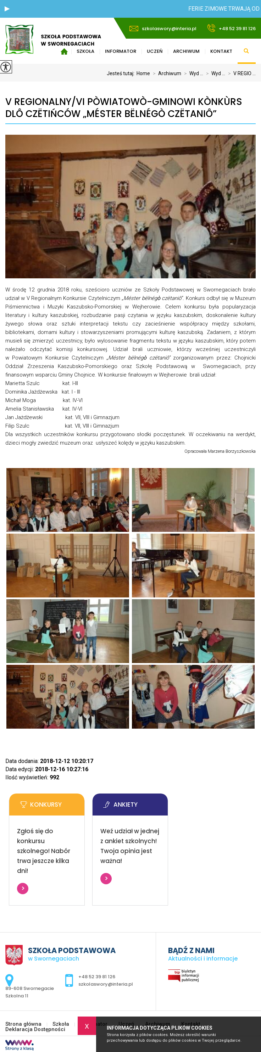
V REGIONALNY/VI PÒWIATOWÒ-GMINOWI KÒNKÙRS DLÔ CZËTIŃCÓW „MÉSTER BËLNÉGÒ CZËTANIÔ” (123, 108)
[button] (7, 9)
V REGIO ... (240, 73)
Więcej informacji (22, 888)
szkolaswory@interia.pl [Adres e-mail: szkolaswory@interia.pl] (105, 984)
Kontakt (221, 51)
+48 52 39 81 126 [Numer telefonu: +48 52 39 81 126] (96, 976)
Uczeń (154, 51)
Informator (120, 51)
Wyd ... (192, 73)
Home (143, 73)
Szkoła (60, 1024)
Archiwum (186, 51)
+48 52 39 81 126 (231, 28)
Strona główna (23, 1024)
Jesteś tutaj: (122, 73)
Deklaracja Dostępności (35, 1029)
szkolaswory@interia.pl (162, 28)
